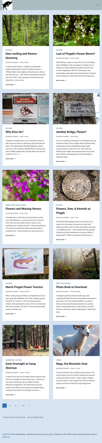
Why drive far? (15, 132)
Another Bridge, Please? (71, 132)
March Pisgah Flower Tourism (24, 287)
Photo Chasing (21, 205)
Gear (57, 283)
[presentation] (25, 30)
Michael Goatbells (12, 62)
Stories (58, 360)
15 (23, 406)
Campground (10, 360)
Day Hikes (9, 50)
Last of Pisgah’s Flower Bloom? (75, 53)
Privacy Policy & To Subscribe (14, 417)
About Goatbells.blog (35, 417)
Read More (11, 84)
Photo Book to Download (71, 287)
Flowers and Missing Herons (23, 208)
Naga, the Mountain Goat (71, 363)
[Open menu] (98, 5)
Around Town (10, 205)
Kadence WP (47, 434)
